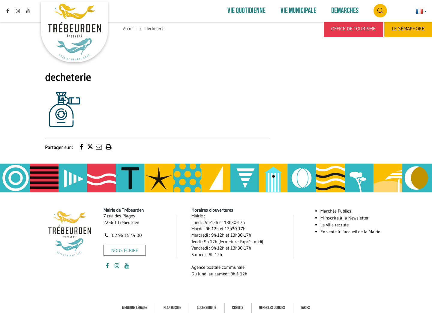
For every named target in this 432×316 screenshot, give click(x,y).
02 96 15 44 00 (123, 234)
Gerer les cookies (272, 306)
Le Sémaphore (408, 29)
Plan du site (172, 306)
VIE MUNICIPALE (298, 10)
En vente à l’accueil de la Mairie (350, 230)
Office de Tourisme (353, 29)
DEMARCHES (344, 10)
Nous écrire (124, 249)
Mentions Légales (135, 306)
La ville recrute (334, 223)
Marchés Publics (335, 210)
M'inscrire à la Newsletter (344, 216)
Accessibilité (206, 306)
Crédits (237, 306)
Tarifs (305, 306)
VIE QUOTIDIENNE (246, 10)
